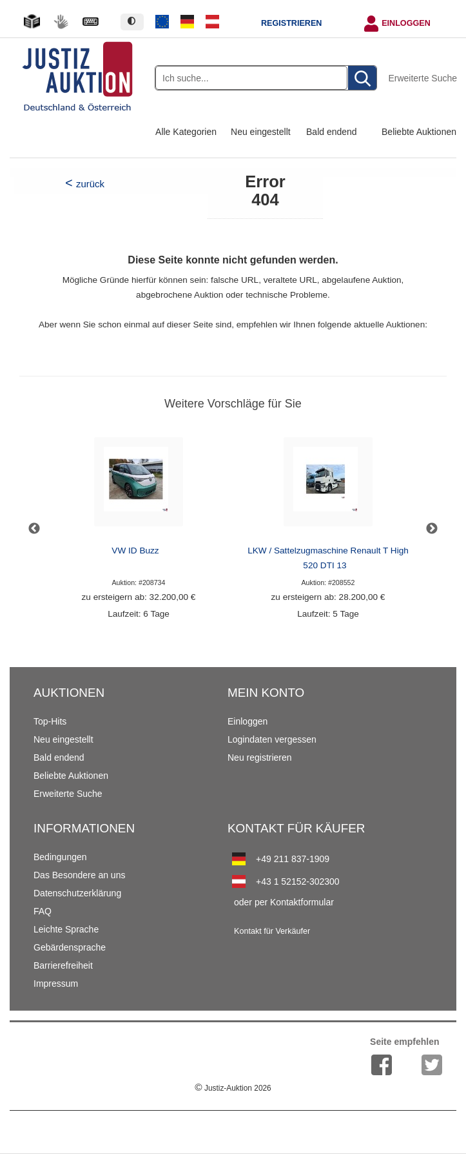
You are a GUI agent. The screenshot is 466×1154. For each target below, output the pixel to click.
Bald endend (331, 132)
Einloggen (406, 23)
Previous (34, 528)
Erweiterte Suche (422, 78)
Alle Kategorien (186, 132)
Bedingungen (60, 857)
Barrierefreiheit (63, 965)
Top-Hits (50, 721)
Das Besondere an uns (79, 875)
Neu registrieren (260, 757)
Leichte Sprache (66, 929)
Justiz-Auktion (233, 1088)
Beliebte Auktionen (419, 132)
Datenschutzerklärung (77, 893)
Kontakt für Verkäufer (272, 931)
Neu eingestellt (261, 132)
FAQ (43, 911)
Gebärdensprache (70, 947)
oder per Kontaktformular (284, 902)
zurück (90, 183)
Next (431, 528)
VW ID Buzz (135, 550)
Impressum (56, 983)
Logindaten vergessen (272, 739)
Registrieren (291, 23)
